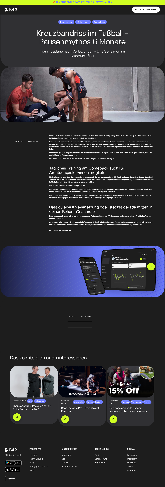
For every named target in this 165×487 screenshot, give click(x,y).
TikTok (130, 466)
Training (33, 455)
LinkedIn (131, 470)
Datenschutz (101, 459)
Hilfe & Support (69, 466)
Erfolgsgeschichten (38, 466)
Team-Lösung (36, 459)
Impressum (100, 463)
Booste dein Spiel (145, 9)
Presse (65, 463)
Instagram (132, 459)
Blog (31, 463)
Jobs (64, 459)
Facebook (132, 455)
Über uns (66, 455)
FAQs (31, 470)
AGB (97, 455)
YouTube (131, 463)
